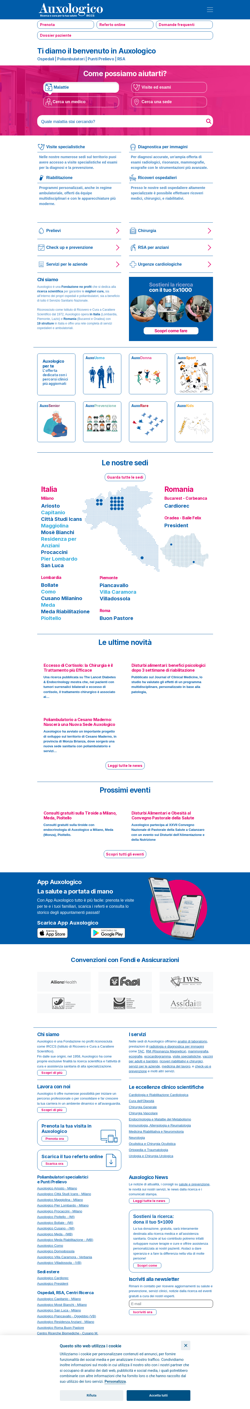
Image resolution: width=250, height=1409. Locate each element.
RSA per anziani (153, 247)
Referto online (112, 24)
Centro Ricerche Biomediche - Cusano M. (67, 1333)
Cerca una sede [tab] (157, 102)
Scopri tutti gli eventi (125, 854)
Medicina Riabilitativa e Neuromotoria (156, 1131)
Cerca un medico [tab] (69, 102)
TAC (141, 1051)
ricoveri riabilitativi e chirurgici (181, 1061)
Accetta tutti (158, 1395)
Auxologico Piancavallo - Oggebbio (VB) (66, 1316)
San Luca (52, 565)
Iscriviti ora (142, 1312)
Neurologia (137, 1138)
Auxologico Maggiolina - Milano (60, 1200)
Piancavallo (114, 585)
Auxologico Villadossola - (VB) (59, 1263)
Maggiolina (55, 526)
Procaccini (54, 552)
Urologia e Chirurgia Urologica (151, 1156)
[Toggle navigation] (210, 10)
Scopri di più (51, 1073)
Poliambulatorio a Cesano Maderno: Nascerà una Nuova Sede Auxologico (79, 722)
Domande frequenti (176, 24)
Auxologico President (52, 1283)
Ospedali (45, 58)
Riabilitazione (59, 177)
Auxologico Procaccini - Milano (59, 1211)
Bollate (49, 585)
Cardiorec (176, 506)
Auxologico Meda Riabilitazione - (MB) (65, 1240)
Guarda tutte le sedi (125, 477)
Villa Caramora (118, 592)
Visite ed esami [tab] (156, 87)
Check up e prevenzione (69, 247)
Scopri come (147, 1265)
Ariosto (50, 506)
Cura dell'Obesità (141, 1101)
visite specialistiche (187, 1056)
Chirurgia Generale (143, 1107)
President (176, 525)
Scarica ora (54, 1164)
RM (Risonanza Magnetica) (166, 1051)
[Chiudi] (185, 1345)
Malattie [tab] (61, 87)
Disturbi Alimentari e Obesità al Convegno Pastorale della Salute (162, 815)
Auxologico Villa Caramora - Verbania (64, 1257)
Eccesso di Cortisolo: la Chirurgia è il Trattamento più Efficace (78, 668)
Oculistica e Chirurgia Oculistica (152, 1144)
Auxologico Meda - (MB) (55, 1234)
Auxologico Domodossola (56, 1251)
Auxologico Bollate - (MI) (55, 1223)
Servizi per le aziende (67, 264)
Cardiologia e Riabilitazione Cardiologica (158, 1095)
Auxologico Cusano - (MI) (56, 1228)
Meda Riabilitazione (65, 611)
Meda (48, 605)
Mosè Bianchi (57, 532)
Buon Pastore (116, 618)
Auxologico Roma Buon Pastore (60, 1328)
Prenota (47, 24)
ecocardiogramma (157, 1056)
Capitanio (53, 512)
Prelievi (53, 230)
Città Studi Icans (61, 519)
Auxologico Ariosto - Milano (57, 1188)
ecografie (135, 1056)
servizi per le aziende (144, 1066)
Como (48, 592)
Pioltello (51, 618)
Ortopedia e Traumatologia (148, 1150)
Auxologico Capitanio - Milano (59, 1299)
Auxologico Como (50, 1246)
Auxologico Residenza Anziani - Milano (65, 1322)
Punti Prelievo (101, 58)
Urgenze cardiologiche (160, 264)
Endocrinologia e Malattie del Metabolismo (160, 1119)
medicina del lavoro (176, 1066)
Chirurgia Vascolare (143, 1113)
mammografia (198, 1051)
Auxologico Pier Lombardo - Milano (63, 1205)
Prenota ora (55, 1139)
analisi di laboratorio (192, 1041)
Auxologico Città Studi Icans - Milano (64, 1194)
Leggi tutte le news (125, 765)
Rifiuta (91, 1395)
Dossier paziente (55, 35)
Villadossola (115, 598)
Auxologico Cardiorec (53, 1278)
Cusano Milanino (61, 598)
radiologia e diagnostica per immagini (176, 1046)
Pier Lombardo (59, 559)
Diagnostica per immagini (163, 147)
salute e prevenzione (194, 1184)
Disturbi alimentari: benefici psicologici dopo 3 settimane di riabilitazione (168, 668)
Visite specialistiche (65, 147)
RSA (121, 58)
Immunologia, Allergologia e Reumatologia (160, 1125)
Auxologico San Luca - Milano (59, 1310)
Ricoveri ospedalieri (157, 177)
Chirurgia (147, 230)
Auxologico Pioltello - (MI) (56, 1217)
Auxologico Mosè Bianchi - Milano (62, 1305)
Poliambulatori (70, 58)
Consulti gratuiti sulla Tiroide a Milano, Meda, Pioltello (80, 815)
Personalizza (115, 1381)
